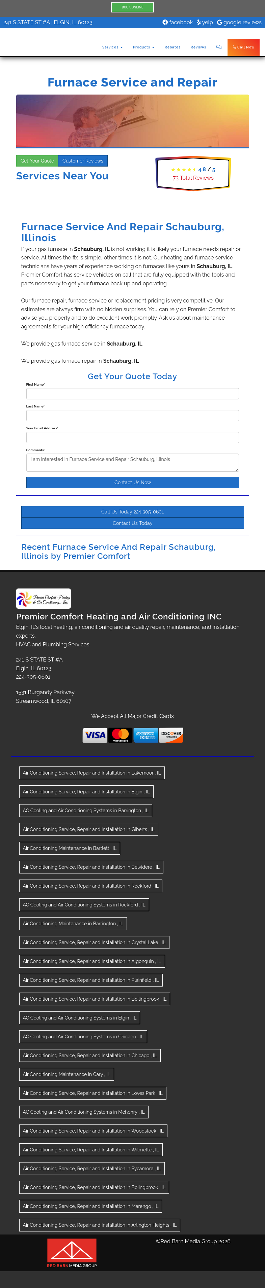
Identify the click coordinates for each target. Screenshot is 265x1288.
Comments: (35, 450)
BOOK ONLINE (132, 7)
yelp (205, 22)
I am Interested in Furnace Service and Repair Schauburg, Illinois (132, 463)
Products (144, 47)
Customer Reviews (82, 161)
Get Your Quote (37, 161)
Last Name (35, 406)
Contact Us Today (133, 523)
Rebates (173, 47)
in (92, 773)
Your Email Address (42, 428)
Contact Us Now (132, 482)
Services (112, 47)
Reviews (198, 47)
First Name (35, 384)
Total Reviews (193, 178)
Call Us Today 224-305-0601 (132, 511)
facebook (177, 22)
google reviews (239, 22)
